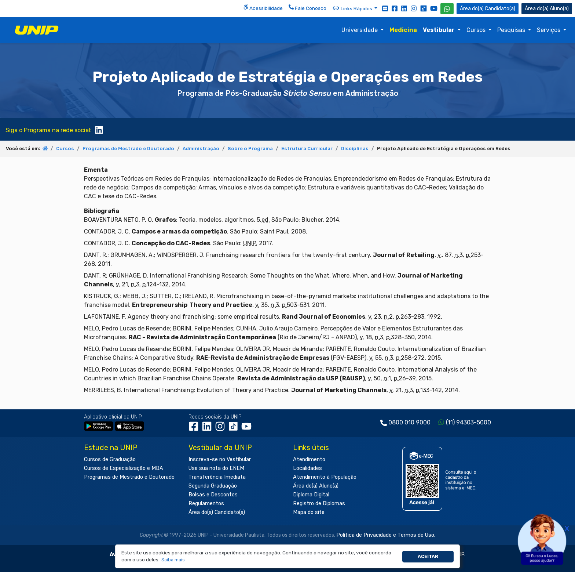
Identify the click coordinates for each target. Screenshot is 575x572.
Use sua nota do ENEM (216, 468)
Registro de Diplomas (319, 503)
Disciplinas (355, 148)
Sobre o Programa (250, 148)
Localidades (307, 468)
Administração (201, 148)
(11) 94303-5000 (468, 422)
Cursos (476, 29)
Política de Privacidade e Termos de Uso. (385, 535)
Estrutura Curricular (307, 148)
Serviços (549, 29)
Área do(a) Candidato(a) (216, 512)
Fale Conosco (307, 7)
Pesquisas (512, 29)
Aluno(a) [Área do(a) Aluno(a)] (547, 9)
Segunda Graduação (212, 486)
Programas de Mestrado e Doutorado (128, 148)
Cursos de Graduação (110, 459)
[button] (173, 560)
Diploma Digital (311, 495)
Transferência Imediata (217, 477)
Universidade (360, 29)
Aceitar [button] (428, 556)
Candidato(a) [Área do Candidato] (487, 9)
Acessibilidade (263, 7)
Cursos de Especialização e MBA (123, 468)
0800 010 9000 (409, 422)
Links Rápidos (352, 8)
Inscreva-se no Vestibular (219, 459)
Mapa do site (309, 512)
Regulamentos (206, 503)
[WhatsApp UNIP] (447, 8)
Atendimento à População (324, 477)
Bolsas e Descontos (213, 495)
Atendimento (309, 459)
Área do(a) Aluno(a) (315, 486)
